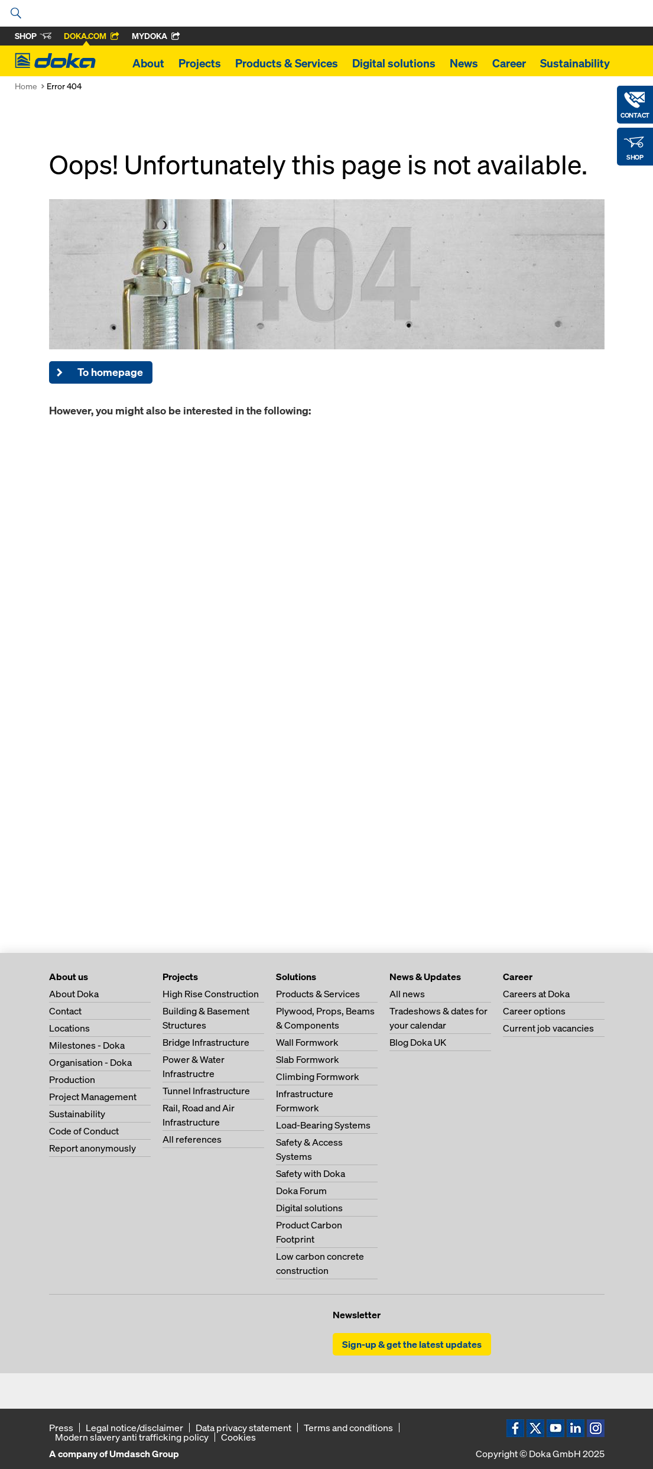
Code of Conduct (84, 1130)
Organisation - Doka (90, 1062)
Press (61, 1427)
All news (407, 993)
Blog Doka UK (417, 1042)
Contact (65, 1010)
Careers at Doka (536, 993)
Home (26, 86)
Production (72, 1079)
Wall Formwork (307, 1042)
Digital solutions (394, 63)
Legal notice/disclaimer (134, 1427)
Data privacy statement (243, 1427)
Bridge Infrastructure (206, 1042)
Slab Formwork (307, 1059)
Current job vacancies (548, 1028)
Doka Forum (301, 1190)
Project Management (93, 1096)
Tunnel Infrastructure (206, 1090)
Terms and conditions (348, 1427)
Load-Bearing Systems (323, 1124)
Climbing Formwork (317, 1076)
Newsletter (357, 1314)
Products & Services (286, 63)
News (464, 63)
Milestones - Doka (87, 1045)
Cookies (238, 1437)
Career (509, 63)
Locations (69, 1028)
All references (192, 1139)
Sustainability (575, 63)
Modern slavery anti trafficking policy (132, 1437)
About (148, 63)
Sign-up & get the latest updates (412, 1344)
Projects (199, 63)
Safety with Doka (310, 1173)
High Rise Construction (211, 993)
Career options (534, 1010)
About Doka (74, 993)
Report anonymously (92, 1148)
